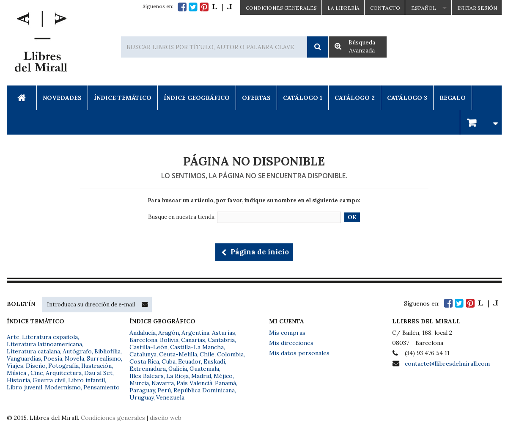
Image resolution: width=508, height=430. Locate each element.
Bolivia (169, 340)
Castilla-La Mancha (197, 347)
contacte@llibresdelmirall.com (447, 363)
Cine (36, 373)
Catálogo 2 (355, 98)
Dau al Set (98, 373)
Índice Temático (122, 98)
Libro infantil (86, 380)
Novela (74, 358)
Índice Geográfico (197, 98)
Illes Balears (146, 376)
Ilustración (96, 365)
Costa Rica (144, 361)
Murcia (139, 383)
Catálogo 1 (302, 98)
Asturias (223, 332)
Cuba (169, 361)
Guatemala (204, 368)
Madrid (201, 376)
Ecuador (189, 361)
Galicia (177, 368)
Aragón (168, 332)
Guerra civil (49, 380)
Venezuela (170, 397)
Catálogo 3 (407, 98)
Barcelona (143, 340)
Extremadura (147, 368)
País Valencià (194, 383)
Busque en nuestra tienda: (182, 217)
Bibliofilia (107, 351)
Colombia (230, 354)
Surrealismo (104, 358)
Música (17, 373)
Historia (18, 380)
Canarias (193, 340)
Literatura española (50, 337)
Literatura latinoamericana (44, 344)
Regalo (452, 98)
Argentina (195, 332)
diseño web (165, 418)
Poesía (53, 358)
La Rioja (177, 376)
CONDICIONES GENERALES (281, 8)
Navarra (162, 383)
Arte (13, 337)
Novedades (62, 98)
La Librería (343, 8)
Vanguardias (24, 358)
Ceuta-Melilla (178, 354)
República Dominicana (204, 390)
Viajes (15, 365)
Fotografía (63, 365)
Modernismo (63, 387)
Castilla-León (148, 347)
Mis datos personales (299, 353)
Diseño (36, 365)
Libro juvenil (24, 387)
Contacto (385, 8)
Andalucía (142, 332)
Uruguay (141, 397)
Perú (164, 390)
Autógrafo (77, 351)
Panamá (225, 383)
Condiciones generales (113, 418)
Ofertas (256, 98)
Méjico (223, 376)
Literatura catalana (33, 351)
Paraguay (142, 390)
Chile (207, 354)
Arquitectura (64, 373)
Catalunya (143, 354)
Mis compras (287, 332)
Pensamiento (101, 387)
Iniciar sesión (477, 8)
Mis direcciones (291, 343)
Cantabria (221, 340)
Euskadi (214, 361)
